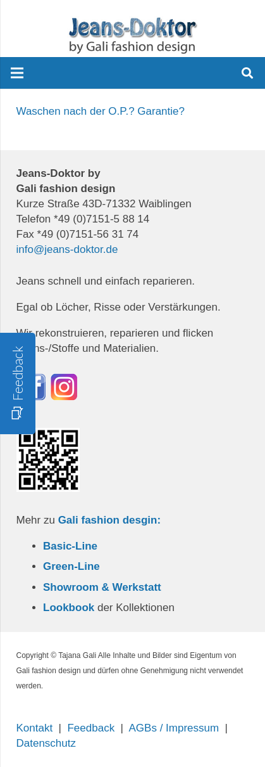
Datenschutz (46, 743)
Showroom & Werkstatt (102, 587)
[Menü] (17, 73)
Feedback (90, 728)
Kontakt (34, 728)
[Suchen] (247, 73)
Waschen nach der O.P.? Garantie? (100, 111)
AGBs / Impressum (174, 728)
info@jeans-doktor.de (67, 249)
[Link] (132, 35)
